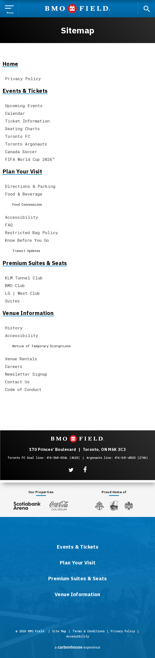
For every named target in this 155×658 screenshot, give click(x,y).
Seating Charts (22, 128)
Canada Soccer (21, 151)
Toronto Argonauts (26, 144)
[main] (77, 205)
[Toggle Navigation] (10, 8)
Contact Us (17, 382)
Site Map (59, 631)
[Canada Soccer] (128, 506)
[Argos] (114, 505)
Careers (13, 366)
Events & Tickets (24, 90)
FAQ (9, 225)
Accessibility (21, 217)
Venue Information (28, 313)
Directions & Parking (30, 186)
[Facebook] (85, 470)
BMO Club (15, 285)
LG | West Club (22, 293)
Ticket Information (27, 121)
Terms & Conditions (88, 631)
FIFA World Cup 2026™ (30, 159)
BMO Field (77, 8)
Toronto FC (17, 136)
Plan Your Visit (22, 171)
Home (10, 63)
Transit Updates (26, 251)
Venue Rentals (21, 359)
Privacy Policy (23, 78)
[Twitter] (70, 470)
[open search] (146, 8)
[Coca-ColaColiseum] (59, 505)
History (13, 328)
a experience (77, 647)
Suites (12, 301)
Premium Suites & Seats (34, 263)
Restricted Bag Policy (31, 232)
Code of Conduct (23, 389)
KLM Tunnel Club (24, 278)
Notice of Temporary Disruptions (41, 346)
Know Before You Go (27, 240)
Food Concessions (27, 204)
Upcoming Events (24, 105)
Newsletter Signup (26, 374)
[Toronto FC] (99, 505)
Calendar (15, 113)
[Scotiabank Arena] (27, 505)
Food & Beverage (23, 194)
